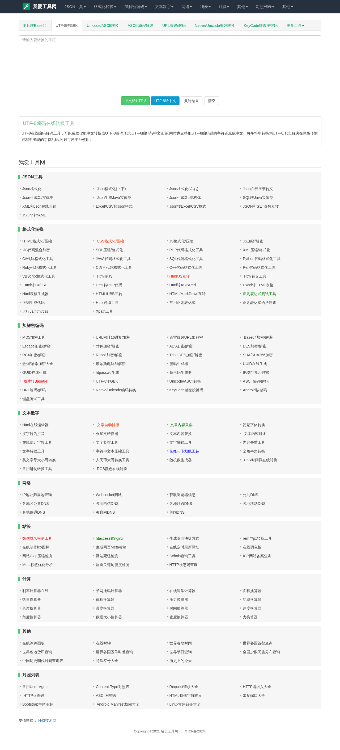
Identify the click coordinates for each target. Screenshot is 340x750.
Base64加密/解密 (257, 337)
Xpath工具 (104, 311)
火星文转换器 (107, 433)
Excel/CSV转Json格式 (114, 206)
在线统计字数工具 (37, 442)
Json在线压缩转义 (258, 189)
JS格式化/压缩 (181, 241)
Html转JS (104, 276)
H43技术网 (47, 720)
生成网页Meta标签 (111, 547)
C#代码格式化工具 (37, 259)
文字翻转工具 (180, 442)
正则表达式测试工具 (259, 294)
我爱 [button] (205, 6)
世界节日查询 (180, 652)
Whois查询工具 (182, 556)
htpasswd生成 (107, 372)
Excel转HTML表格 (258, 285)
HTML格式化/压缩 (37, 241)
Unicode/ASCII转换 (103, 25)
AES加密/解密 (181, 346)
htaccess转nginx (109, 538)
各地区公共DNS (35, 503)
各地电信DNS (107, 503)
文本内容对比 (254, 433)
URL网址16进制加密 (113, 337)
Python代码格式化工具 (261, 259)
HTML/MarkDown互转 (187, 294)
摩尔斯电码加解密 (111, 364)
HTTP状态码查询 (183, 565)
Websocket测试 (109, 495)
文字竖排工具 (107, 442)
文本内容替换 (180, 433)
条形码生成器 (180, 372)
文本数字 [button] (164, 6)
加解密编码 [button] (135, 6)
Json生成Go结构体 (185, 197)
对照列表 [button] (265, 6)
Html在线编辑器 (35, 425)
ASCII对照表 (106, 695)
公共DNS (250, 495)
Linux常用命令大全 (185, 704)
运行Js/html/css (35, 311)
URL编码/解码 (174, 25)
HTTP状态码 (33, 695)
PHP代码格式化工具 (186, 250)
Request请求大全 (183, 687)
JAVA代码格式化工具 (113, 259)
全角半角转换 (254, 451)
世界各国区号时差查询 (114, 652)
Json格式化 (31, 189)
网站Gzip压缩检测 (37, 556)
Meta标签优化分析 (37, 565)
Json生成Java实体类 (113, 197)
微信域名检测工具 (37, 538)
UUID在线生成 (255, 364)
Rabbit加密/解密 (109, 355)
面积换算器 (252, 591)
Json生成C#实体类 (37, 197)
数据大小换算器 (109, 617)
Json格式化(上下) (111, 189)
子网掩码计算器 (109, 591)
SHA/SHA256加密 (258, 355)
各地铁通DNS (33, 512)
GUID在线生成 (34, 372)
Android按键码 (255, 390)
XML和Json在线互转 (39, 206)
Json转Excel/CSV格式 (187, 206)
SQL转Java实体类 (258, 197)
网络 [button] (186, 6)
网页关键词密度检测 (112, 565)
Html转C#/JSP (34, 285)
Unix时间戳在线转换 (260, 460)
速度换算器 (252, 608)
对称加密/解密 (107, 346)
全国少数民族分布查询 (261, 652)
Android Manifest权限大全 (117, 704)
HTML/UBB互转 (109, 294)
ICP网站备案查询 (257, 556)
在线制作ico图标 (35, 547)
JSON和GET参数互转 (261, 206)
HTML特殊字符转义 (185, 695)
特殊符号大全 (107, 661)
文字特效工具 (33, 451)
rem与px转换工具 (257, 538)
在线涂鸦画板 (33, 643)
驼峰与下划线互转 (184, 451)
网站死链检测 (107, 556)
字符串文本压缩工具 (112, 451)
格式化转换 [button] (105, 6)
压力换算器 (178, 599)
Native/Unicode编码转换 (215, 25)
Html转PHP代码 (109, 285)
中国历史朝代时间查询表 (42, 661)
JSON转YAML (34, 215)
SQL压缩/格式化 (109, 250)
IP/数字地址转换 (256, 372)
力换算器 (250, 617)
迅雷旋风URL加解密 (186, 337)
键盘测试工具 (33, 399)
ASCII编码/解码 (140, 25)
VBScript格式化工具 (38, 276)
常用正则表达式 (182, 302)
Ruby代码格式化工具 (39, 267)
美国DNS (177, 512)
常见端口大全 (254, 695)
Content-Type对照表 (112, 687)
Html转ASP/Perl (182, 285)
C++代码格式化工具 (185, 267)
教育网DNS (105, 512)
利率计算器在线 (35, 591)
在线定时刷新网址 (184, 547)
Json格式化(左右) (183, 189)
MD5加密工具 (33, 337)
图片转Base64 (34, 25)
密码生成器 (178, 364)
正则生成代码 (33, 302)
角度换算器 (31, 617)
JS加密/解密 (253, 241)
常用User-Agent (35, 687)
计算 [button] (224, 6)
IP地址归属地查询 (37, 495)
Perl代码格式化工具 (259, 267)
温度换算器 (105, 608)
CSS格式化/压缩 (110, 241)
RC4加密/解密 (34, 355)
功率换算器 (252, 599)
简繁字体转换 (254, 425)
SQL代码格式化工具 (186, 259)
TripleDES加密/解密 (185, 355)
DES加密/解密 (254, 346)
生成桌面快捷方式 (184, 538)
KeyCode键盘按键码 (261, 25)
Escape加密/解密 (36, 346)
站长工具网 (169, 731)
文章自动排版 (107, 425)
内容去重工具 (254, 442)
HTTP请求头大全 (257, 687)
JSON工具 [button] (75, 6)
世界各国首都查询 (258, 643)
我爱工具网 (40, 6)
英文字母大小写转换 (39, 460)
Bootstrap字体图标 (37, 704)
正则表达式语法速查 (259, 302)
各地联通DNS (180, 503)
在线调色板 (252, 547)
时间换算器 (178, 608)
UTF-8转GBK (67, 25)
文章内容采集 (181, 425)
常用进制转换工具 (37, 469)
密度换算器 (178, 617)
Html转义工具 (254, 276)
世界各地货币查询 (37, 652)
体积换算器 (105, 599)
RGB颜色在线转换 (111, 469)
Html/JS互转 (179, 276)
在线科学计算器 (182, 591)
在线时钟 (103, 643)
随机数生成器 (180, 460)
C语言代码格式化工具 (114, 267)
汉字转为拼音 (33, 433)
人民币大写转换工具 (112, 460)
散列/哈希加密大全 (37, 364)
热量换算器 (31, 599)
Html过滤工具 (107, 302)
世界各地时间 (180, 643)
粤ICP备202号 (195, 731)
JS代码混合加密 (36, 250)
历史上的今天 (180, 661)
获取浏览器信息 (182, 495)
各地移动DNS (254, 503)
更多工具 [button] (295, 25)
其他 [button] (242, 6)
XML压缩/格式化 (256, 250)
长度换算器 (31, 608)
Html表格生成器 (35, 294)
